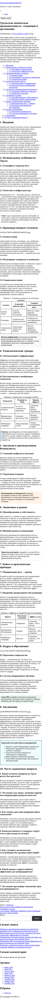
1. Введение (8, 65)
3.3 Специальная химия (18, 79)
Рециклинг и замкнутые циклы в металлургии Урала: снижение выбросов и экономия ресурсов (20, 946)
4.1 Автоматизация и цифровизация (22, 83)
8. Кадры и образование (13, 109)
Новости (10, 905)
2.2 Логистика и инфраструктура (21, 71)
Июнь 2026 (8, 967)
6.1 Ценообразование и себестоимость (23, 97)
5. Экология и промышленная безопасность (20, 89)
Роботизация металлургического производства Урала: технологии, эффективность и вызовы (20, 934)
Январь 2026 (9, 977)
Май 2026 (8, 969)
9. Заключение (9, 115)
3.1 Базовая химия (16, 75)
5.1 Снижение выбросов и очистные (22, 91)
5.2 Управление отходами (18, 93)
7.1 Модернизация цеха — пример (22, 103)
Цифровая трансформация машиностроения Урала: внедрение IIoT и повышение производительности (19, 930)
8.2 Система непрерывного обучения (23, 113)
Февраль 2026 (9, 975)
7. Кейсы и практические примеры (17, 101)
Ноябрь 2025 (9, 981)
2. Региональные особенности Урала (18, 67)
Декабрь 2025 (9, 979)
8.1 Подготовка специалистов (20, 111)
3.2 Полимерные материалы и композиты (24, 77)
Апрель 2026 (9, 971)
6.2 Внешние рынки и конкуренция (22, 99)
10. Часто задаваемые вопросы (16, 117)
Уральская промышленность (11, 3)
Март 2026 (8, 973)
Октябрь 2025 (9, 983)
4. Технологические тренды (14, 81)
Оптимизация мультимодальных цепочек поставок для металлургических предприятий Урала (20, 938)
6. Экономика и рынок (12, 95)
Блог (6, 14)
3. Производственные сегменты (16, 73)
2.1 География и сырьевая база (20, 69)
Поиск (2, 915)
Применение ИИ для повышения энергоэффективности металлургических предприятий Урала (21, 942)
